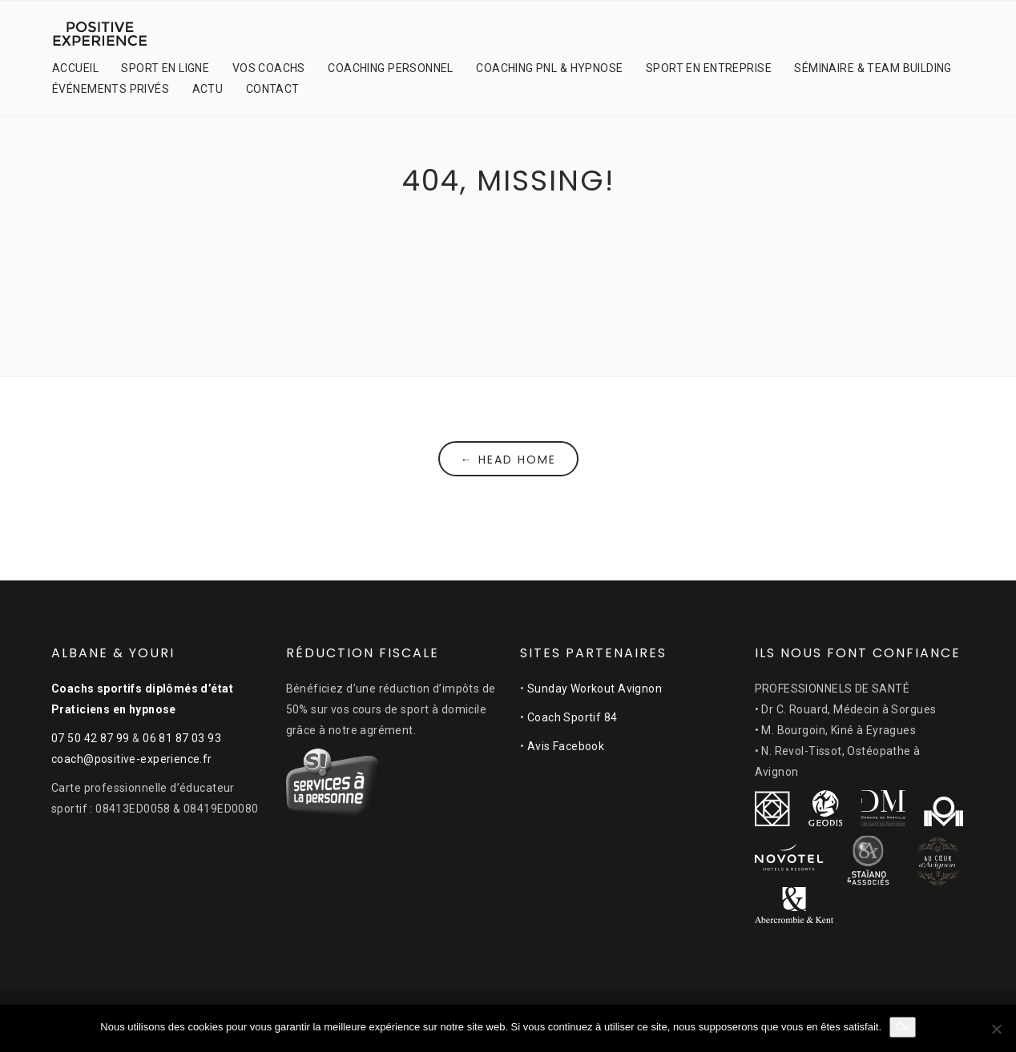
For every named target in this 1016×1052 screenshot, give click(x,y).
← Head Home (508, 460)
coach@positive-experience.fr (131, 759)
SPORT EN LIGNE (165, 68)
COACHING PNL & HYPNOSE (549, 68)
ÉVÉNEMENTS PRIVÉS (110, 88)
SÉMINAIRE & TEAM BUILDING (873, 68)
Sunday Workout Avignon (594, 688)
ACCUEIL (75, 68)
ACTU (208, 88)
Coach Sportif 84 (572, 717)
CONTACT (273, 88)
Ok (902, 1027)
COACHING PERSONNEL (391, 68)
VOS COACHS (268, 68)
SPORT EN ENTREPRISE (709, 68)
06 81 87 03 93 (182, 738)
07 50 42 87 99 (90, 738)
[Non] (996, 1029)
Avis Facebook (565, 746)
